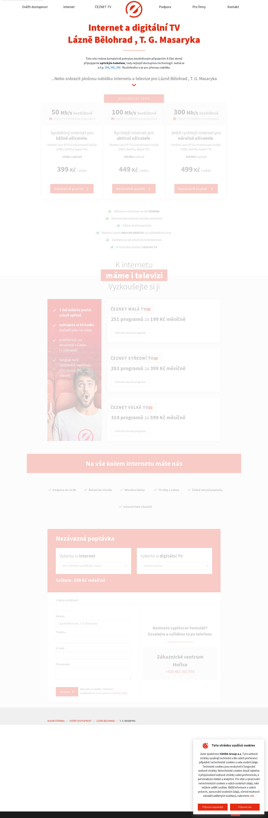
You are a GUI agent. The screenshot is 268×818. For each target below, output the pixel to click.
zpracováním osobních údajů (112, 692)
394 (107, 67)
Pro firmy (199, 7)
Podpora (165, 7)
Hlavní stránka (56, 719)
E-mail (60, 648)
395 (112, 67)
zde (252, 796)
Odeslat (67, 690)
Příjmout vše (244, 807)
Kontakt (233, 7)
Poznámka (63, 664)
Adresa (60, 616)
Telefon (61, 632)
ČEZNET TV (103, 7)
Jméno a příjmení (67, 600)
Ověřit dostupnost (35, 7)
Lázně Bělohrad (105, 719)
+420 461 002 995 (180, 670)
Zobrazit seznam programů (130, 333)
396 (118, 67)
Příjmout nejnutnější (212, 807)
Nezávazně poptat (72, 188)
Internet (69, 7)
